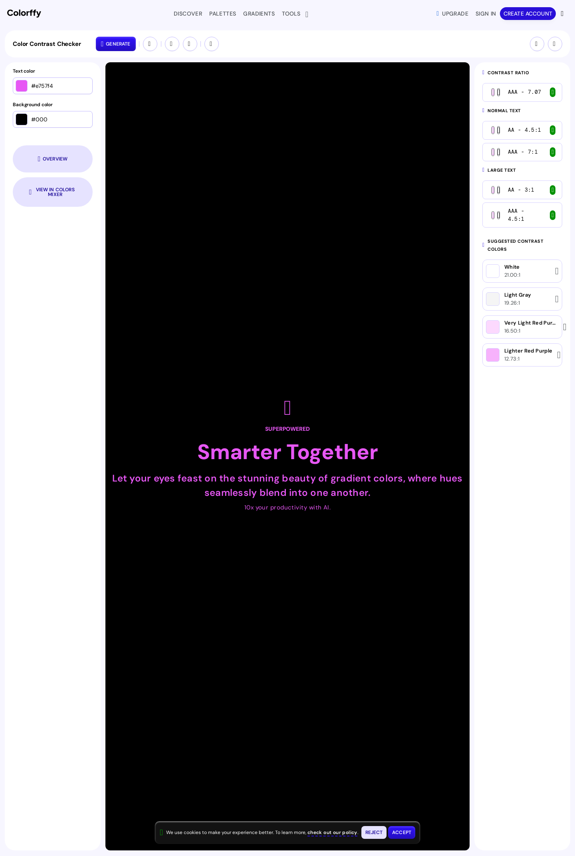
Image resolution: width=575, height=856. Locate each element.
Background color (33, 105)
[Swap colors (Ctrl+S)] (150, 44)
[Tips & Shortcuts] (537, 44)
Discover (188, 13)
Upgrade (452, 13)
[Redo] (190, 44)
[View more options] (563, 13)
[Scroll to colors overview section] (53, 158)
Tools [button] (293, 14)
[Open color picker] (22, 86)
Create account (528, 13)
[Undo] (172, 44)
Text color (24, 71)
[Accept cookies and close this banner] (401, 832)
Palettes (222, 13)
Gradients (259, 13)
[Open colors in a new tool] (211, 44)
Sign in (486, 13)
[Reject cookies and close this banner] (374, 832)
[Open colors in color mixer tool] (53, 192)
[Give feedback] (555, 44)
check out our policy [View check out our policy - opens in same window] (332, 832)
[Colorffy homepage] (24, 14)
